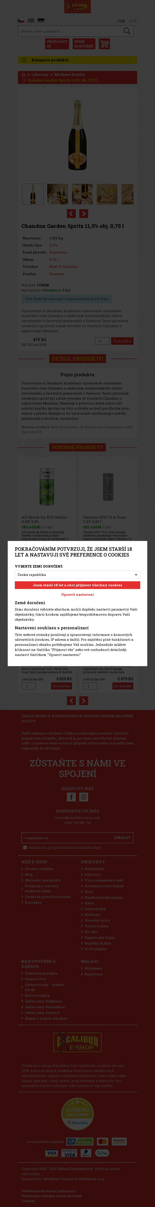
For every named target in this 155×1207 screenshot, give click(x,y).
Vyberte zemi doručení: (39, 566)
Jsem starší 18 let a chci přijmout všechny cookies (77, 585)
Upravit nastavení (77, 594)
